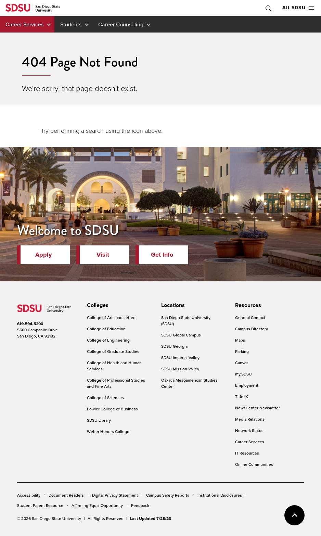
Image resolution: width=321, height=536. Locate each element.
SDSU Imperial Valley (180, 357)
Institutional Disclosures (219, 495)
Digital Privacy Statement (115, 495)
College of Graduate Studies (113, 351)
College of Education (106, 329)
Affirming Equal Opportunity (97, 505)
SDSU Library (99, 420)
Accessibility (28, 495)
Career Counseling (120, 24)
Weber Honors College (108, 431)
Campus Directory (251, 329)
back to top (294, 515)
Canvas (241, 363)
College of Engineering (108, 340)
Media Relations (250, 419)
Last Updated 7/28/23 (150, 518)
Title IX (241, 396)
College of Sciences (105, 397)
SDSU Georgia (174, 346)
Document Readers (66, 495)
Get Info (162, 254)
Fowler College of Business (112, 409)
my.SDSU (243, 374)
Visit (103, 254)
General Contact (250, 317)
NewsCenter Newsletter (257, 408)
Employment (246, 385)
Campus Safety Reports (167, 495)
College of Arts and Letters (112, 317)
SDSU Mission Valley (180, 369)
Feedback (140, 505)
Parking (242, 351)
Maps (240, 340)
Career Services (24, 24)
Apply (43, 254)
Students (70, 24)
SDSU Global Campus (181, 335)
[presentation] (96, 305)
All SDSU (298, 7)
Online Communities (254, 464)
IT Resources (247, 453)
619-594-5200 (30, 324)
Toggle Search (268, 8)
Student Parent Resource (40, 505)
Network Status (249, 430)
